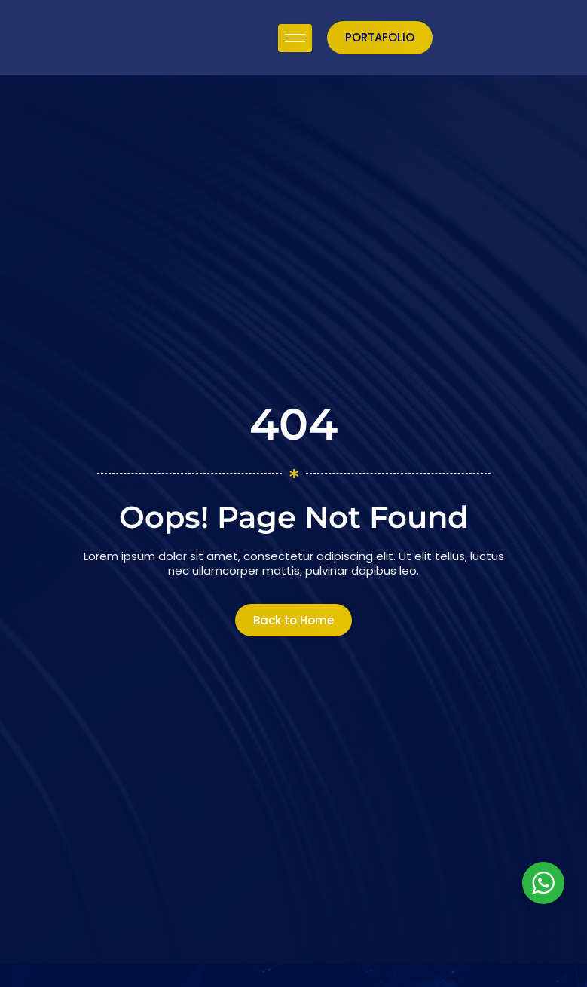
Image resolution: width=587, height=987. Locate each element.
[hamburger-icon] (434, 37)
